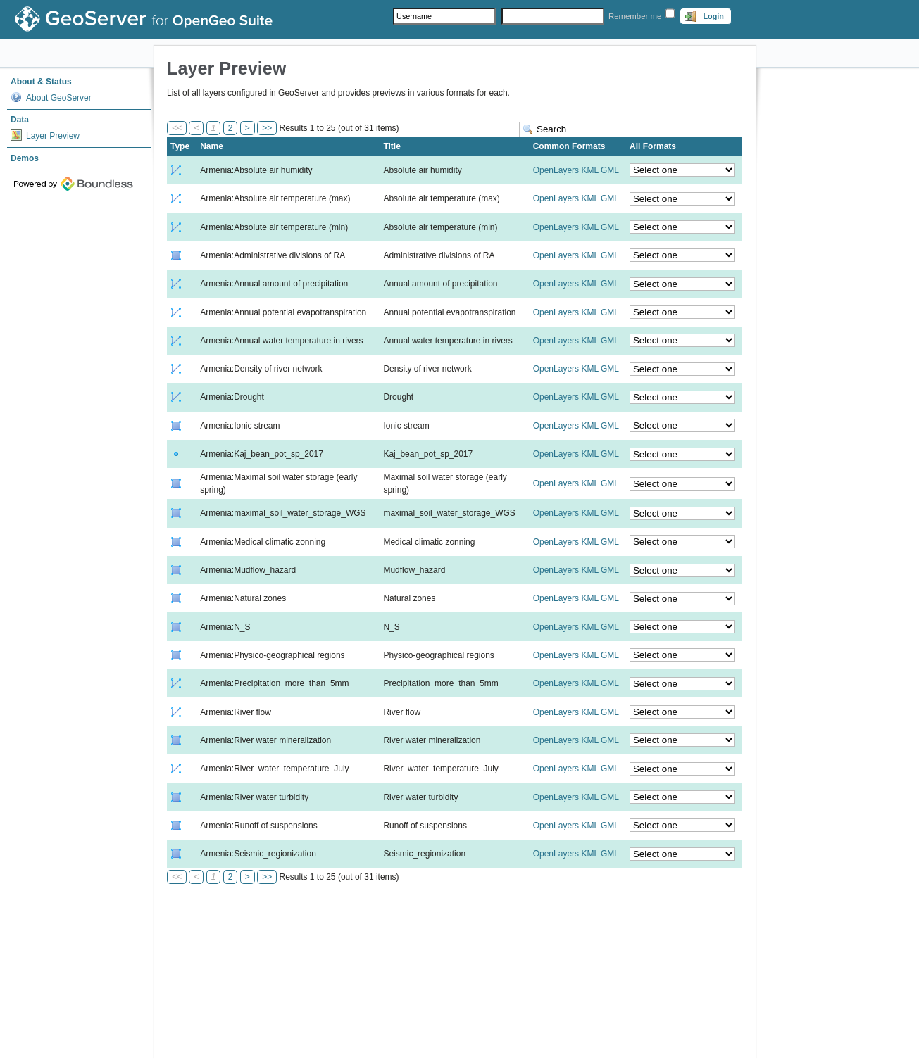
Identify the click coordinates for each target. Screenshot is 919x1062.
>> (267, 128)
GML (610, 170)
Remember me (634, 16)
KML (589, 170)
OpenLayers (556, 170)
